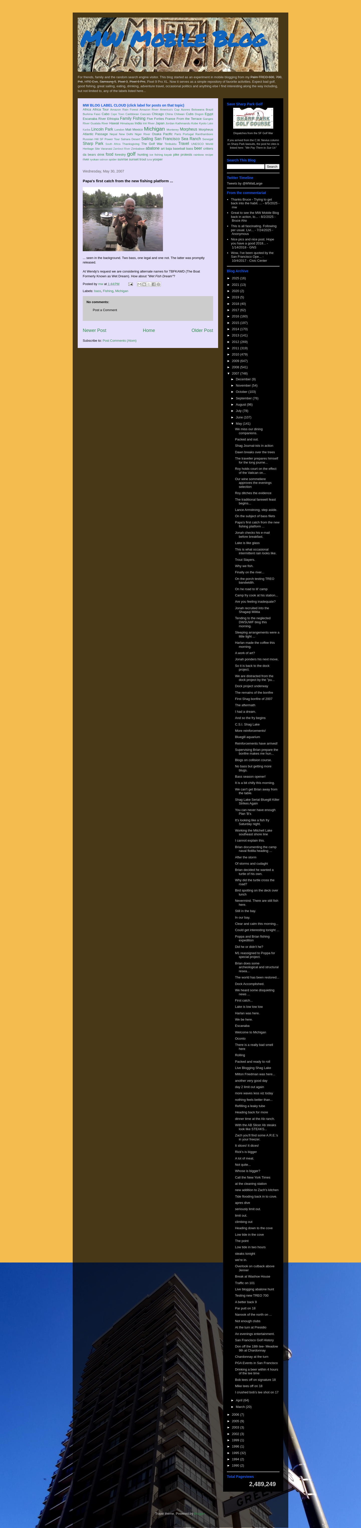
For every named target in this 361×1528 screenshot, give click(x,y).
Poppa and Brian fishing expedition (252, 938)
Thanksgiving (131, 143)
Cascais (145, 114)
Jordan (169, 123)
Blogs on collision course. (253, 760)
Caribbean (132, 114)
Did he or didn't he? (249, 947)
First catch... (244, 1000)
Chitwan (179, 114)
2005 (236, 1421)
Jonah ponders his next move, (256, 659)
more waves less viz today (254, 1093)
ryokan (94, 159)
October (242, 392)
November (244, 385)
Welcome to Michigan (250, 1032)
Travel (183, 143)
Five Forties (155, 119)
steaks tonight (245, 1253)
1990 (236, 1465)
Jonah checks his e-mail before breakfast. (252, 534)
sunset (133, 159)
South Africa (112, 144)
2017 (236, 310)
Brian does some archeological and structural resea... (257, 967)
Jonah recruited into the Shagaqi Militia (252, 610)
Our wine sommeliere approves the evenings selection (253, 483)
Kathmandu (182, 123)
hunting (142, 154)
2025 (236, 278)
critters (208, 148)
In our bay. (242, 917)
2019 (236, 297)
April (239, 1400)
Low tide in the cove (249, 1234)
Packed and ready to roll (252, 1061)
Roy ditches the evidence (253, 493)
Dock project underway (251, 686)
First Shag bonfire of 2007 (254, 699)
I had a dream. (245, 711)
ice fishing (156, 154)
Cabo (106, 114)
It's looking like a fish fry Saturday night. (252, 822)
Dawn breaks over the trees (255, 452)
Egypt (209, 114)
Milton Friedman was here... (255, 1074)
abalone (153, 148)
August (241, 404)
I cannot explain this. (250, 840)
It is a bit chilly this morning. (255, 783)
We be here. (244, 1019)
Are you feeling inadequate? (255, 601)
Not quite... (243, 1164)
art (163, 148)
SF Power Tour (110, 139)
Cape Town (117, 114)
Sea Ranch (191, 139)
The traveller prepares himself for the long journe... (256, 460)
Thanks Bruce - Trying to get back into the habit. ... (251, 201)
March (241, 1407)
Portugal (188, 134)
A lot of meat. (244, 1158)
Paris (177, 134)
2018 (236, 304)
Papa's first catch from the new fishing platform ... (257, 524)
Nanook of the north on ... (253, 1314)
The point (241, 1241)
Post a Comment (105, 310)
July (239, 411)
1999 (236, 1440)
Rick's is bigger (246, 1152)
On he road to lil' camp (251, 589)
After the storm (245, 857)
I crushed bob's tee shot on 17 (257, 1392)
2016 (236, 316)
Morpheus (188, 129)
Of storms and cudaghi (251, 863)
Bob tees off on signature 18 (255, 1380)
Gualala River (99, 123)
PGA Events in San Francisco (256, 1363)
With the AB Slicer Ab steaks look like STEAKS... (255, 1127)
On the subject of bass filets (255, 516)
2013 (236, 335)
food (109, 154)
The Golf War (152, 144)
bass (189, 148)
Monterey (172, 129)
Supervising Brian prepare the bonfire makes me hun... (256, 752)
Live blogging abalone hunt (254, 1289)
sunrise (123, 159)
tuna (149, 159)
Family (126, 118)
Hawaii (114, 123)
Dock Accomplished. (249, 984)
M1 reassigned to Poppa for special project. (255, 955)
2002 (236, 1434)
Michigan (154, 129)
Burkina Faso (92, 114)
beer (198, 148)
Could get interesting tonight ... (257, 930)
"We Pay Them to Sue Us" (261, 147)
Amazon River (149, 109)
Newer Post (94, 330)
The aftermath (245, 705)
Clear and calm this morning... (256, 924)
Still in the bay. (245, 911)
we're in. (241, 1260)
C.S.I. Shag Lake (247, 724)
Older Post (202, 330)
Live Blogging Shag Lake (253, 1068)
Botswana (198, 109)
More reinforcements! (250, 731)
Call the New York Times (252, 1177)
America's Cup (169, 109)
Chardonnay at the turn (251, 1357)
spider (113, 159)
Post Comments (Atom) (120, 340)
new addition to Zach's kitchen (257, 1190)
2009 (236, 361)
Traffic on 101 (245, 1283)
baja (169, 148)
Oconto (240, 1038)
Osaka (156, 134)
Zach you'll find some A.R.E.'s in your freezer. (256, 1137)
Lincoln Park (102, 129)
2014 (236, 329)
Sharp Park (93, 143)
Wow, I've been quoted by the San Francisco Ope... (252, 255)
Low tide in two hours (250, 1247)
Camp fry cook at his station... (256, 595)
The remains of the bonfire (254, 692)
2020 (236, 291)
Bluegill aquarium (247, 737)
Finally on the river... (249, 572)
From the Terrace (189, 119)
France (170, 119)
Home (149, 330)
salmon (104, 159)
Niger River (142, 134)
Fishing (139, 118)
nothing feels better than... (254, 1100)
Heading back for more (251, 1112)
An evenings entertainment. (255, 1334)
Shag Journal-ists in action (254, 445)
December (244, 379)
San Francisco (167, 139)
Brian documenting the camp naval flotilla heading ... (255, 849)
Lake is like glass (247, 543)
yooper (158, 159)
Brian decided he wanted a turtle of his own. (254, 872)
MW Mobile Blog (173, 38)
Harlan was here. (247, 1013)
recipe (209, 154)
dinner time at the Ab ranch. (255, 1119)
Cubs (190, 114)
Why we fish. (244, 566)
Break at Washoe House (252, 1276)
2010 (236, 354)
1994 (236, 1459)
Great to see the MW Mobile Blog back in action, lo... (255, 215)
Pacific (168, 134)
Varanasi (106, 148)
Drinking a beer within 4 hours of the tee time (256, 1371)
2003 (236, 1427)
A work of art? (245, 653)
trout (142, 159)
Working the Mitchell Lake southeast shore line (253, 832)
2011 (236, 348)
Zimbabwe (138, 148)
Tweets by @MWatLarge (244, 183)
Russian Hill (91, 139)
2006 (236, 1414)
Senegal (207, 139)
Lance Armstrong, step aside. (256, 510)
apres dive (242, 1203)
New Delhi (126, 134)
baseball (179, 148)
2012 (236, 342)
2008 (236, 367)
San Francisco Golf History (254, 1340)
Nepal (113, 134)
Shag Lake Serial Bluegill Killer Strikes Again (257, 801)
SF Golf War (265, 133)
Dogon (199, 114)
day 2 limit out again (249, 1087)
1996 (236, 1446)
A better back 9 (246, 1302)
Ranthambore (204, 134)
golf (131, 154)
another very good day (251, 1081)
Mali (128, 129)
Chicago (158, 114)
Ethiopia (113, 119)
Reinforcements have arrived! (256, 743)
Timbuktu (170, 143)
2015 (236, 323)
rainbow (199, 154)
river (86, 159)
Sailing (147, 139)
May (239, 423)
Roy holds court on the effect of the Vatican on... (255, 471)
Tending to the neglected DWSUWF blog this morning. (252, 622)
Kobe (194, 123)
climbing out (243, 1222)
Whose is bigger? (247, 1171)
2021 (236, 285)
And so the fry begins (250, 718)
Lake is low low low (249, 1007)
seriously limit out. (248, 1209)
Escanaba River (94, 119)
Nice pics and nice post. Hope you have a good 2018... (252, 241)
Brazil (209, 109)
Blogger (199, 1513)
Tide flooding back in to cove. (256, 1196)
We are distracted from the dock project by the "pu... (255, 678)
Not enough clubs (247, 1321)
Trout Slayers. (245, 560)
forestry (120, 154)
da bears (89, 154)
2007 (236, 373)
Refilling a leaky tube (250, 1106)
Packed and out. (246, 439)
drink (100, 154)
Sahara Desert (130, 139)
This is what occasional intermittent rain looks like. (255, 551)
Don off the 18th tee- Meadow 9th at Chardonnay (256, 1348)
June (240, 417)
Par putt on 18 (245, 1308)
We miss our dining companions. (248, 431)
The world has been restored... (257, 977)
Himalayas (127, 123)
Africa (87, 109)
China (169, 114)
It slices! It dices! (247, 1145)
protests (186, 154)
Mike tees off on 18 (248, 1386)
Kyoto (203, 123)
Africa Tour (101, 109)
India (138, 123)
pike (176, 154)
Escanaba (242, 1026)
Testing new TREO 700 (251, 1295)
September (244, 398)
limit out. (241, 1215)
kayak (168, 154)
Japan (159, 123)
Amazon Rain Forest (124, 109)
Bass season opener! (250, 776)
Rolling (240, 1055)
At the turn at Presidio (250, 1327)
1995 (236, 1453)
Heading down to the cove (254, 1228)
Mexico (137, 129)
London (119, 129)
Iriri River (149, 123)
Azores (185, 109)
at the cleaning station (250, 1184)
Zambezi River (121, 148)
